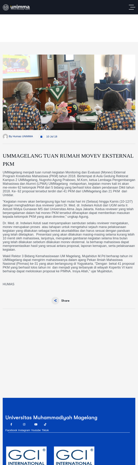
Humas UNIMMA (23, 136)
